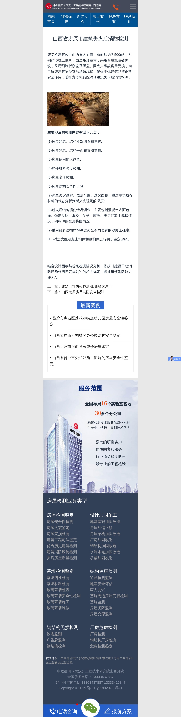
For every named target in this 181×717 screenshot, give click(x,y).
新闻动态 (82, 19)
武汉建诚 (55, 662)
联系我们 (129, 19)
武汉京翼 (67, 662)
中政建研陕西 (93, 658)
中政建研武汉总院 (72, 658)
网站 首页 (51, 19)
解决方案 (114, 19)
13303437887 (103, 677)
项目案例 (98, 19)
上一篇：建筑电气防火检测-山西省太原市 (79, 286)
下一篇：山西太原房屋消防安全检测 (75, 292)
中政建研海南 (110, 658)
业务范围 (67, 19)
